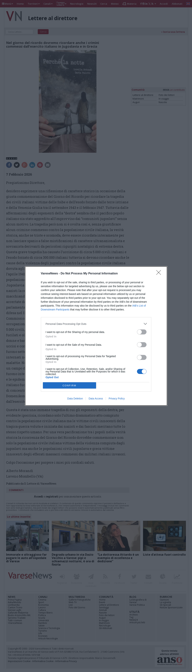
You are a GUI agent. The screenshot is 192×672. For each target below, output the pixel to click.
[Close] (159, 273)
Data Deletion (75, 398)
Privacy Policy (117, 398)
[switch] (142, 331)
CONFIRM (69, 385)
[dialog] (96, 336)
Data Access (96, 398)
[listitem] (96, 324)
